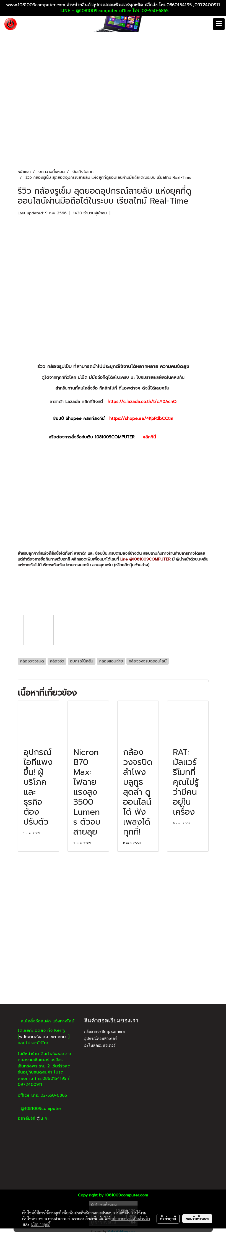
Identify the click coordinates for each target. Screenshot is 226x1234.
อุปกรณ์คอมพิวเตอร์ (100, 1038)
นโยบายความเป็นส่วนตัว (130, 1218)
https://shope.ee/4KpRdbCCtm (141, 418)
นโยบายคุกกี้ (40, 1224)
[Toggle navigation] (219, 24)
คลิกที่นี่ (159, 437)
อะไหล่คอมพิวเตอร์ (100, 1045)
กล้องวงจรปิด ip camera (104, 1031)
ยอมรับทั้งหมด (197, 1218)
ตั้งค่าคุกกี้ (168, 1218)
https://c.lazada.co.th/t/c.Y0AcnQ (142, 402)
